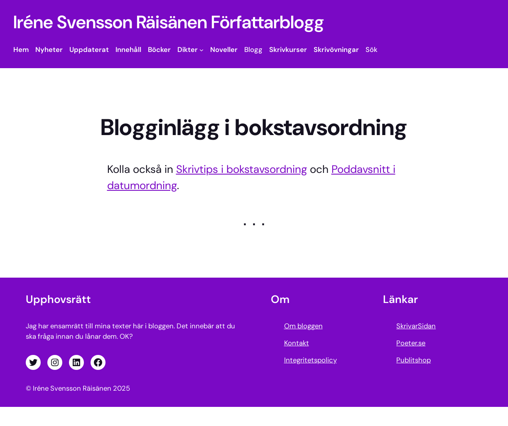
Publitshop (413, 359)
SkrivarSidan (416, 325)
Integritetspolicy (310, 359)
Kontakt (296, 342)
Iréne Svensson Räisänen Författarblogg (168, 22)
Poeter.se (410, 342)
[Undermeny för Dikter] (201, 50)
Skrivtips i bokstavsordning (241, 169)
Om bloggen (303, 325)
